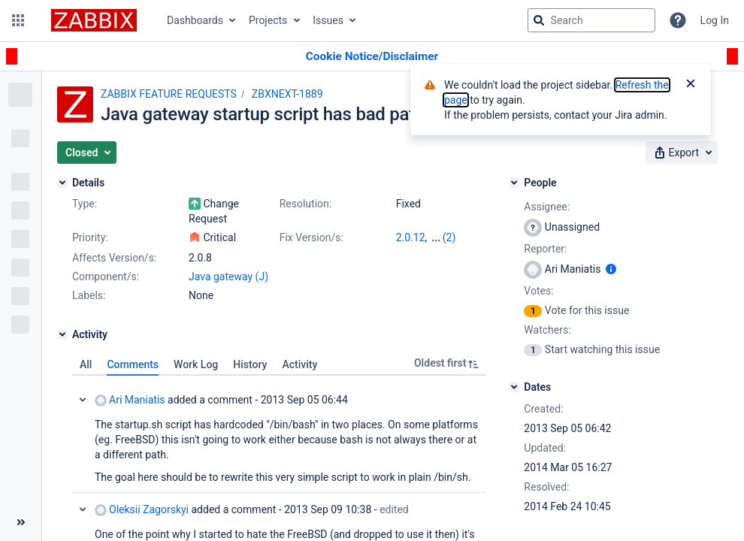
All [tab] (86, 364)
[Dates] (514, 387)
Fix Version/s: (311, 237)
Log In (714, 20)
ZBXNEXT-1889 (287, 94)
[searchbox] (591, 20)
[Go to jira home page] (94, 20)
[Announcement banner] (372, 56)
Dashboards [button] (195, 20)
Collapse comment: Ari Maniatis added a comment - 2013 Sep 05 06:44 (83, 400)
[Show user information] (611, 269)
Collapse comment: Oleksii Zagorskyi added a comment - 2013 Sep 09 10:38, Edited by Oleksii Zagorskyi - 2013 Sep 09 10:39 (83, 509)
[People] (514, 182)
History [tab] (250, 364)
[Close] (690, 84)
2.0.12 (410, 237)
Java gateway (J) (228, 276)
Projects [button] (268, 20)
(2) (449, 237)
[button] (18, 20)
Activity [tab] (299, 364)
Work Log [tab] (196, 364)
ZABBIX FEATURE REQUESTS (169, 94)
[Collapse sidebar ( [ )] (21, 522)
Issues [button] (328, 20)
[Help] (678, 20)
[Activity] (62, 334)
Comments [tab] (133, 364)
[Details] (62, 182)
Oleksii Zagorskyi (142, 509)
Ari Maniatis (130, 400)
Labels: (88, 295)
